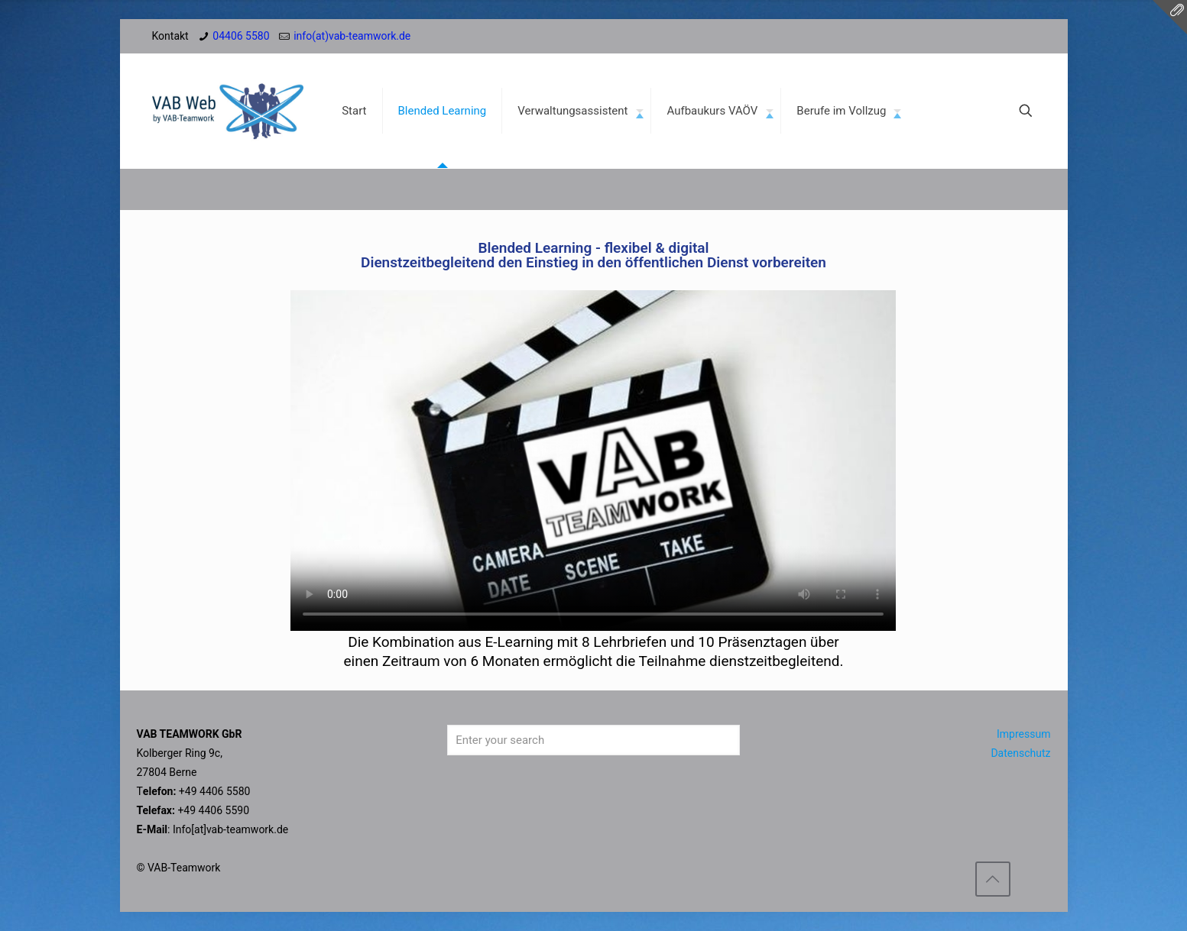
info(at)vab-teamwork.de (352, 36)
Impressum (1023, 734)
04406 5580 (240, 36)
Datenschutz (1020, 753)
